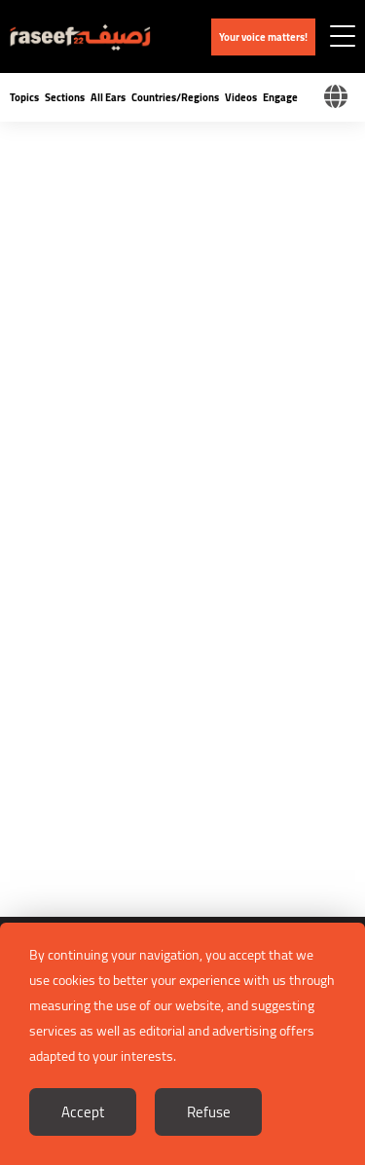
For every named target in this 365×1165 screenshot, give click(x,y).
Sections (65, 97)
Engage (280, 97)
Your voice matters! (263, 37)
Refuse (209, 1112)
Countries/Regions (175, 97)
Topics (24, 97)
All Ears (108, 97)
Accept (82, 1112)
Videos (241, 97)
